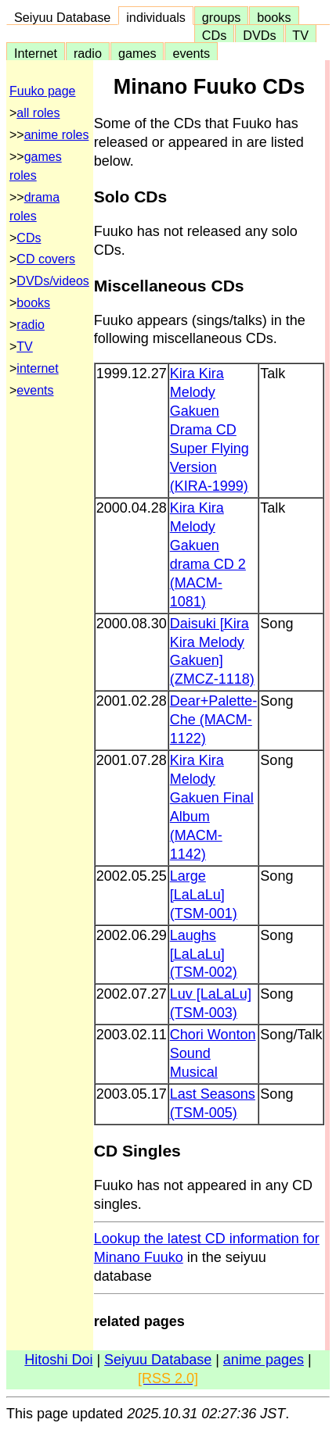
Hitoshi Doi (58, 1359)
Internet (35, 53)
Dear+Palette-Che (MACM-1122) (214, 719)
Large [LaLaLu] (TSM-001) (203, 894)
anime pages (263, 1359)
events (191, 53)
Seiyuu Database (62, 17)
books (274, 17)
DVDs (259, 35)
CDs (214, 35)
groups (221, 17)
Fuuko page (42, 91)
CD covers (45, 259)
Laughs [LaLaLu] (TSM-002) (203, 954)
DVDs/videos (52, 281)
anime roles (56, 134)
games (137, 53)
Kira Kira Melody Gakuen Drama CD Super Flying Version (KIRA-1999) (209, 430)
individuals (156, 17)
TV (301, 35)
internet (37, 368)
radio (88, 53)
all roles (38, 113)
